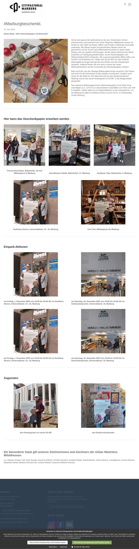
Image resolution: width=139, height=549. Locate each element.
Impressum (63, 547)
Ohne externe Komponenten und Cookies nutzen (47, 542)
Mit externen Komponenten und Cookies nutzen (91, 542)
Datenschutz (53, 547)
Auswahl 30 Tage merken (82, 547)
